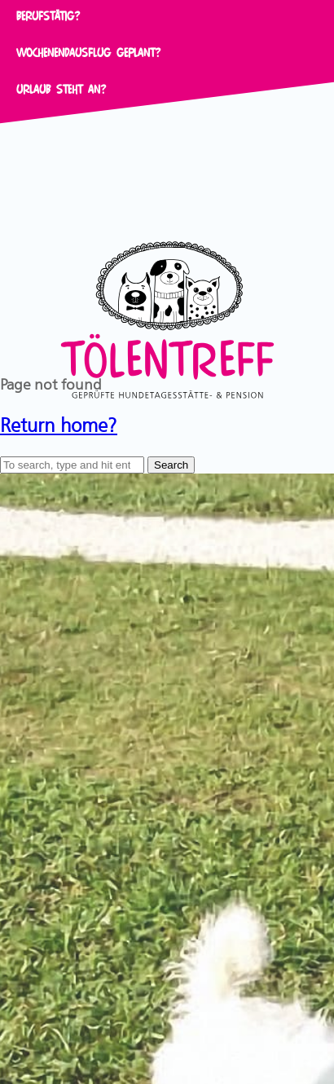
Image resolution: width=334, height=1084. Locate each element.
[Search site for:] (72, 465)
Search (171, 465)
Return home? (58, 422)
